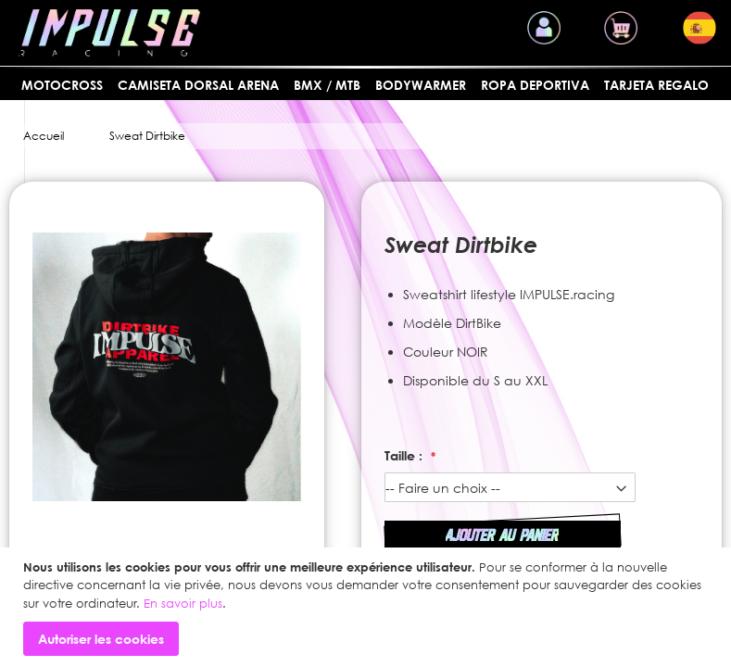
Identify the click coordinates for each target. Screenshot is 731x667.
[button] (699, 27)
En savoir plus (183, 603)
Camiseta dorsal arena (198, 85)
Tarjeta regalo (656, 85)
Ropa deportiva (535, 85)
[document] (367, 608)
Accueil (43, 136)
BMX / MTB (327, 85)
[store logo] (109, 33)
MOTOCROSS (62, 85)
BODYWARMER (420, 85)
